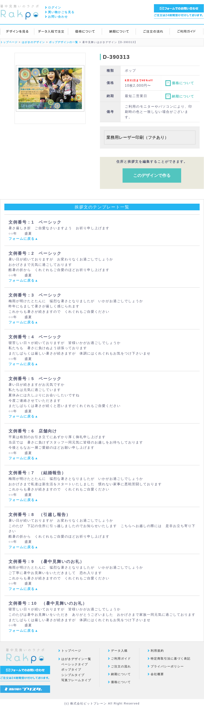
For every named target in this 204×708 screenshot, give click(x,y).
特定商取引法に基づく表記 (170, 658)
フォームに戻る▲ (23, 238)
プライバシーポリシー (167, 666)
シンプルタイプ (73, 675)
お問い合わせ (58, 16)
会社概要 (157, 674)
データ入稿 (119, 650)
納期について (179, 96)
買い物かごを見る (61, 12)
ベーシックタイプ (74, 664)
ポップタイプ (71, 669)
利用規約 (157, 650)
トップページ (71, 650)
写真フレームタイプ (76, 680)
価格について (179, 83)
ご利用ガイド (121, 658)
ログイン (54, 7)
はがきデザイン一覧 (76, 659)
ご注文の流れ (121, 666)
